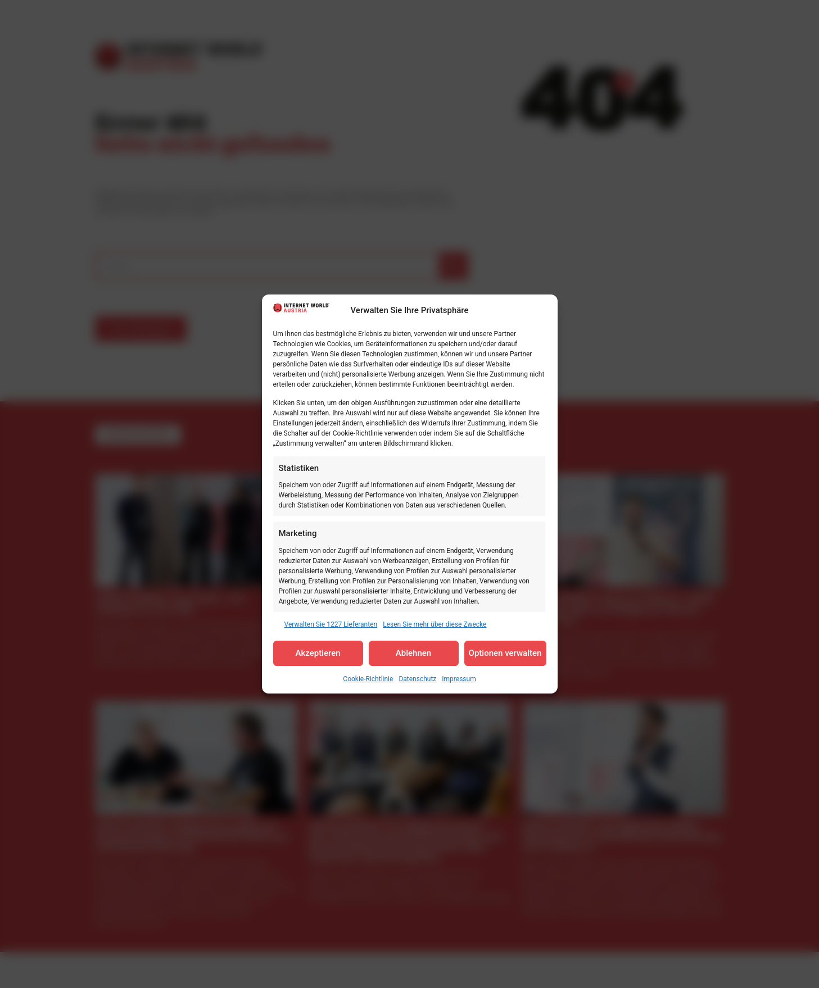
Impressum (459, 679)
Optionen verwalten (505, 653)
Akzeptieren (317, 653)
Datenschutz (417, 679)
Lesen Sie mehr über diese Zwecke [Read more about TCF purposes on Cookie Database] (434, 624)
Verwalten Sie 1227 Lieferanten (331, 624)
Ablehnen (413, 653)
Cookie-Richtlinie (368, 679)
